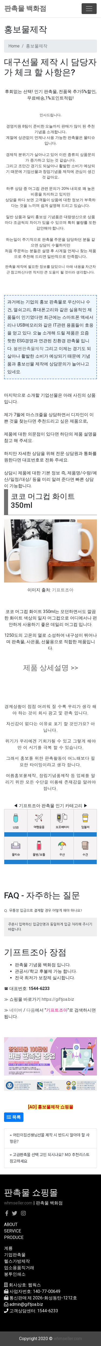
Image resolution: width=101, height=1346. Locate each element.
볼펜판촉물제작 (28, 348)
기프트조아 (63, 589)
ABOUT (11, 1224)
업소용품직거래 (19, 1267)
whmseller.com (18, 1202)
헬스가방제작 (17, 1261)
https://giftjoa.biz (58, 999)
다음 (30, 1010)
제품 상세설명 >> (50, 667)
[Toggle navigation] (89, 8)
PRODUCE (13, 1237)
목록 (14, 1117)
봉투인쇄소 (15, 1274)
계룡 (8, 1248)
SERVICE (12, 1231)
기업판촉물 (15, 1254)
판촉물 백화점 (25, 8)
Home (14, 46)
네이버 (15, 1010)
